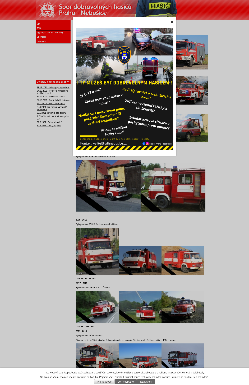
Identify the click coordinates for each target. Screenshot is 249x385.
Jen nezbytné (126, 381)
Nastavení (146, 381)
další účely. (199, 372)
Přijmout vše (104, 381)
